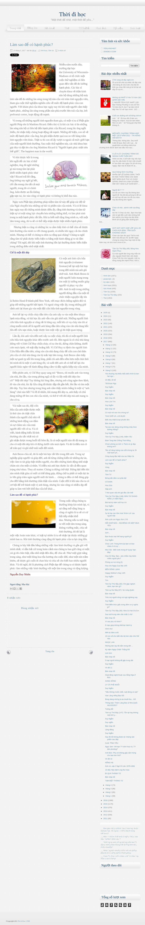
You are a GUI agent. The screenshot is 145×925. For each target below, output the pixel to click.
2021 (105, 327)
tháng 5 (109, 370)
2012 (105, 815)
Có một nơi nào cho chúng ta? (117, 413)
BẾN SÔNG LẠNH (112, 569)
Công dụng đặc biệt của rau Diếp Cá (119, 456)
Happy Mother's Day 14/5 (115, 573)
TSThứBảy (84, 29)
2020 (105, 331)
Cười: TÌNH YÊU (111, 743)
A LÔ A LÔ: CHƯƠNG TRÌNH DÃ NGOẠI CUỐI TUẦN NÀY (125, 155)
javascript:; (107, 279)
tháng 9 (109, 356)
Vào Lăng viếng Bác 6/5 (114, 696)
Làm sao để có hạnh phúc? (116, 460)
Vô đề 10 (108, 759)
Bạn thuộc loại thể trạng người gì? (118, 536)
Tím (106, 580)
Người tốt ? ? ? (118, 190)
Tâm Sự (51, 50)
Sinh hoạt (135, 28)
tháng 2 (109, 792)
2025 (105, 313)
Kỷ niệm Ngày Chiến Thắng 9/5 (117, 649)
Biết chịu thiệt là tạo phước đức (117, 420)
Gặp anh (108, 489)
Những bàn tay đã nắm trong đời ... (119, 646)
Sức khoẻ (50, 28)
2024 (105, 316)
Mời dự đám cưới (111, 632)
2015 (105, 804)
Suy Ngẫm (109, 387)
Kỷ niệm (118, 28)
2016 (105, 800)
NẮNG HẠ (109, 763)
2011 (105, 818)
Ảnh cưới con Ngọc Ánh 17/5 (116, 519)
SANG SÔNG (110, 681)
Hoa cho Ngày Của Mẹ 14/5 (116, 566)
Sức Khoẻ (107, 289)
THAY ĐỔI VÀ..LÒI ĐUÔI (115, 416)
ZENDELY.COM (109, 52)
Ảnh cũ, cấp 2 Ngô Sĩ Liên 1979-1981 (120, 766)
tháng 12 (109, 345)
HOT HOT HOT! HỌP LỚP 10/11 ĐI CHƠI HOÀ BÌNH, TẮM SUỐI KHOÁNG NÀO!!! (126, 230)
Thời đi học (72, 14)
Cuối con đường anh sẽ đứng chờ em (127, 116)
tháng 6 (109, 367)
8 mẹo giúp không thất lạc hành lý (118, 625)
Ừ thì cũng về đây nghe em (123, 80)
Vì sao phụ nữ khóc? (113, 621)
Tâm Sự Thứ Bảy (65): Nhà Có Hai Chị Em (122, 611)
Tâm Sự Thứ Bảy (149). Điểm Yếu (118, 437)
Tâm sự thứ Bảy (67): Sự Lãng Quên (119, 590)
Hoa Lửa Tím (110, 402)
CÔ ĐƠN (108, 482)
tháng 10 (109, 352)
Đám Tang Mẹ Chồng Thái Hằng (118, 440)
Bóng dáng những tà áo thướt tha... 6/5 (120, 699)
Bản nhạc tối (110, 391)
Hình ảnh (101, 28)
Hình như (109, 629)
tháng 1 (109, 796)
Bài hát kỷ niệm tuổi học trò (116, 502)
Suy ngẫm (109, 722)
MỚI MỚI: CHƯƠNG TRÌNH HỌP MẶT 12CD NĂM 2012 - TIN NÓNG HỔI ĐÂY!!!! (126, 135)
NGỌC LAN (109, 642)
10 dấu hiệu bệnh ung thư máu (117, 770)
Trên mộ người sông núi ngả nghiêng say (121, 597)
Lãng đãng (109, 730)
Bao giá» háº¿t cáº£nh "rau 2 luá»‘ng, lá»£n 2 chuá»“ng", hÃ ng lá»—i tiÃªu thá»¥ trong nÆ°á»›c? (119, 830)
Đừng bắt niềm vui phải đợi (115, 478)
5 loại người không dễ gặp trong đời (119, 660)
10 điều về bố (110, 380)
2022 (105, 323)
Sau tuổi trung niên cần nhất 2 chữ (118, 614)
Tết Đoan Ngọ (110, 383)
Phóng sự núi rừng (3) (114, 562)
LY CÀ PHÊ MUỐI (112, 685)
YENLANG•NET (109, 48)
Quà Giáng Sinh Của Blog (122, 172)
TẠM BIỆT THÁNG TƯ (114, 781)
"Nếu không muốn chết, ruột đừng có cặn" (121, 692)
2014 (105, 807)
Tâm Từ (108, 474)
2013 (105, 811)
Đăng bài (32, 28)
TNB (28, 921)
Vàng (107, 467)
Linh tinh (108, 653)
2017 (105, 342)
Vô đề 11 (108, 668)
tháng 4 (109, 785)
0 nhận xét (62, 50)
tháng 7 (109, 363)
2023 (105, 320)
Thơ (66, 28)
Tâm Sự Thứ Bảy (110, 295)
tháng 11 (109, 349)
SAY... (107, 533)
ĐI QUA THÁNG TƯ (113, 773)
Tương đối (109, 709)
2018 (105, 338)
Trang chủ (15, 28)
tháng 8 (109, 359)
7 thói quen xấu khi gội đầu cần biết (119, 493)
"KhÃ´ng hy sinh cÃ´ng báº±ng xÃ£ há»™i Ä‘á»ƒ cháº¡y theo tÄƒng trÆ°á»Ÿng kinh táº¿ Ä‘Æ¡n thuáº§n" (119, 844)
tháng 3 (109, 789)
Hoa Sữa (108, 485)
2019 (105, 334)
